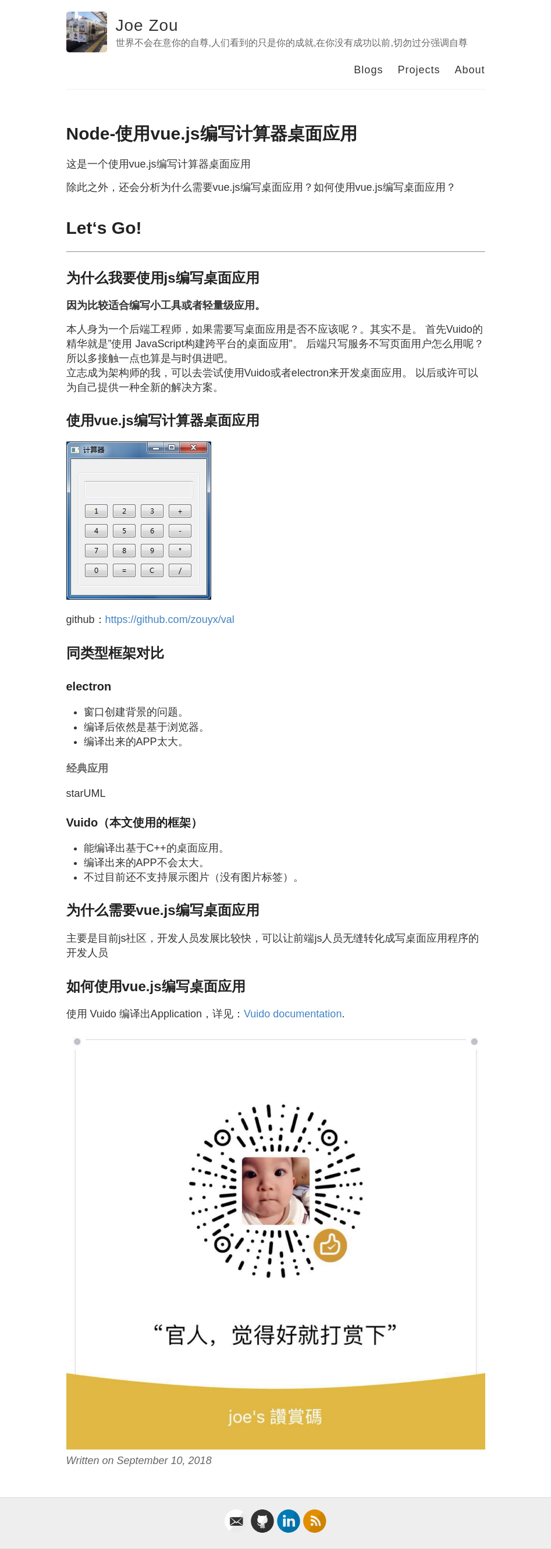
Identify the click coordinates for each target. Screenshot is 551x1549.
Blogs (368, 70)
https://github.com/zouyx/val (169, 619)
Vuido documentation (293, 1014)
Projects (418, 70)
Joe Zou (147, 25)
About (469, 70)
